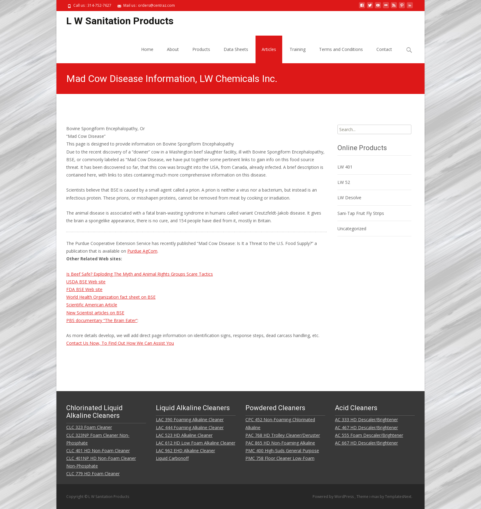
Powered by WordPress (334, 496)
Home (147, 49)
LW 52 (343, 182)
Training (298, 49)
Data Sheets (236, 49)
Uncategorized (351, 228)
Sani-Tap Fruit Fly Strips (360, 213)
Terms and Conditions (341, 49)
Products (201, 49)
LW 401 (344, 167)
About (173, 49)
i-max (374, 496)
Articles (269, 49)
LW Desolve (349, 197)
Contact (384, 49)
